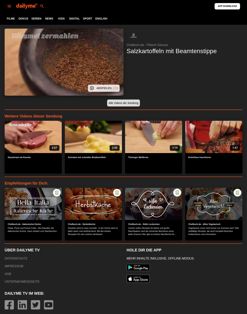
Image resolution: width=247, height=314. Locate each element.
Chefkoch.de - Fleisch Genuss (147, 45)
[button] (133, 36)
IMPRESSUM (14, 266)
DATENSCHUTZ (16, 258)
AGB (8, 274)
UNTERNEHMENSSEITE (22, 281)
